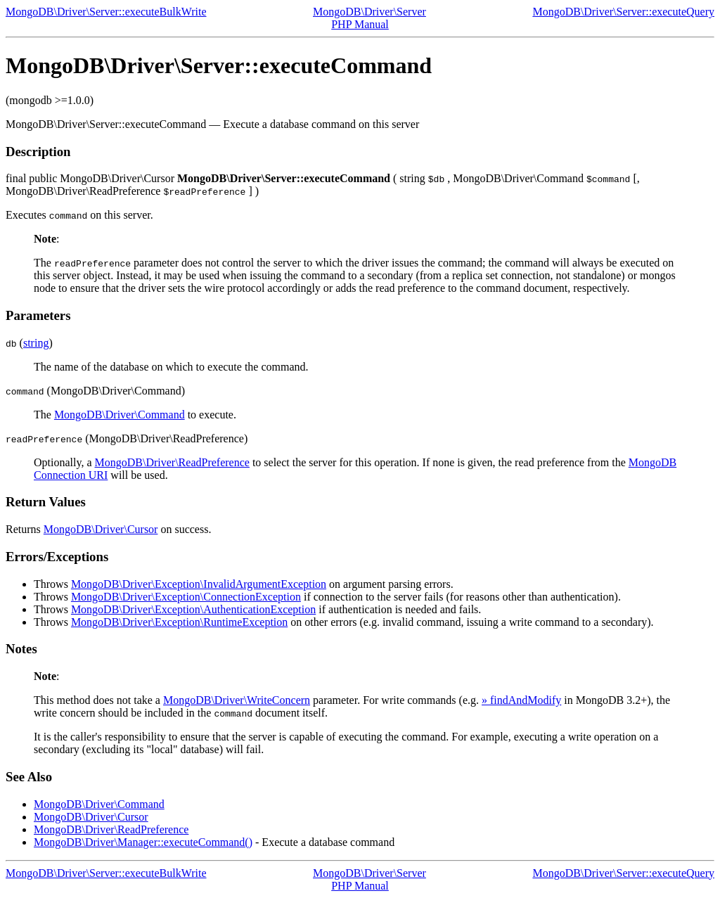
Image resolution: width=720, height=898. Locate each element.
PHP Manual (360, 24)
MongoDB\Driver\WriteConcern (236, 700)
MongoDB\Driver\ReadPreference (172, 462)
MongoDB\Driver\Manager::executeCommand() (143, 842)
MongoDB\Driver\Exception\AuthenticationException (193, 609)
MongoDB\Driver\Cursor (101, 529)
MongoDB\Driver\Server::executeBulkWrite (106, 12)
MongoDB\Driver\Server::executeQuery (623, 12)
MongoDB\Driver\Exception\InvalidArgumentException (198, 584)
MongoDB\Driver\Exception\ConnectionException (186, 597)
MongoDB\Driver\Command (119, 415)
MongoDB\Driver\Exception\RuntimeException (179, 622)
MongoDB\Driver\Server (369, 12)
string (36, 343)
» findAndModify (521, 700)
